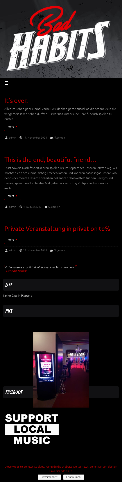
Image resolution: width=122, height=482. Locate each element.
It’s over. (16, 101)
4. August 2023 (32, 207)
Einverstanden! (49, 477)
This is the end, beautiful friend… (50, 160)
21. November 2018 (35, 250)
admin (12, 137)
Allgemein (60, 137)
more (13, 126)
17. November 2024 (35, 137)
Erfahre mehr (73, 477)
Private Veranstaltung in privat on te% (57, 229)
